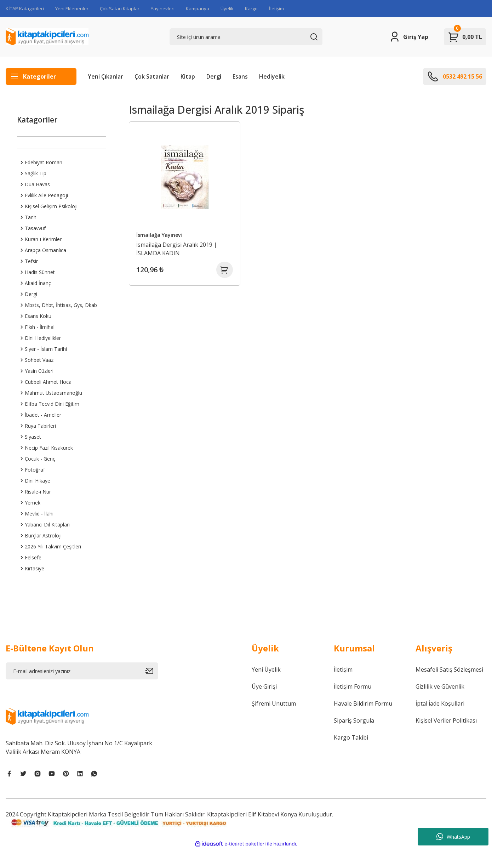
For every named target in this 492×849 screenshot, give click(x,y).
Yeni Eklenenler (71, 8)
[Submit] (151, 670)
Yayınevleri (163, 8)
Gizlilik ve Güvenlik (440, 686)
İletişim (276, 8)
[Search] (246, 36)
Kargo (251, 8)
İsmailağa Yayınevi (160, 234)
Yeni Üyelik (266, 669)
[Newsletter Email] (82, 670)
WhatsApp (453, 837)
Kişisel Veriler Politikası (446, 720)
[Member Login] (409, 36)
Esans (240, 76)
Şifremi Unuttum (274, 703)
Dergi (213, 76)
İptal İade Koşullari (440, 703)
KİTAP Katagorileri (25, 8)
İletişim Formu (352, 686)
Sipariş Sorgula (354, 720)
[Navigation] (41, 76)
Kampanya (197, 8)
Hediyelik (272, 76)
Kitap (188, 76)
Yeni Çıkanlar (105, 76)
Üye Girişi (264, 686)
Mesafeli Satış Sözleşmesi (449, 669)
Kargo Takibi (351, 737)
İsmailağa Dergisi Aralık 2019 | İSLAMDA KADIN (177, 248)
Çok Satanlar (152, 76)
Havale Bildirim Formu (363, 703)
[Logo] (47, 36)
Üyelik (227, 8)
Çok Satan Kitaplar (119, 8)
